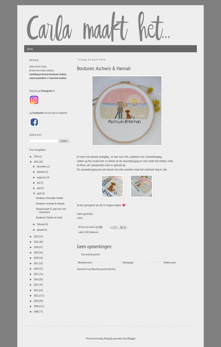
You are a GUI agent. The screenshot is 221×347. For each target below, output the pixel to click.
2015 (36, 274)
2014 (36, 279)
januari (40, 229)
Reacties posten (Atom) (104, 269)
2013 (36, 284)
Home (30, 49)
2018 (36, 257)
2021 (36, 241)
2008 (36, 311)
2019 (36, 252)
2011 (36, 295)
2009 (36, 306)
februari (41, 224)
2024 (36, 156)
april (39, 193)
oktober (41, 171)
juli (39, 182)
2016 (36, 268)
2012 (36, 290)
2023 (87, 232)
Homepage (128, 262)
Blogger (131, 338)
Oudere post (170, 262)
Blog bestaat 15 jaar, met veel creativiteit (51, 210)
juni (39, 188)
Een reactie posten (90, 254)
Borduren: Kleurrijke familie (49, 198)
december (42, 166)
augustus (42, 177)
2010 (36, 301)
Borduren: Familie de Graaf (49, 217)
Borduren (94, 232)
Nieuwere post (85, 262)
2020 (36, 247)
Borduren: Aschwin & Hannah (50, 203)
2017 (36, 263)
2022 (36, 236)
